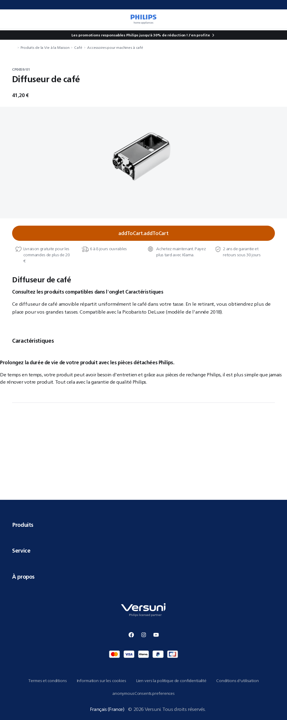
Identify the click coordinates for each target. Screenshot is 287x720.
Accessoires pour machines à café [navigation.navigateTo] (115, 47)
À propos (143, 576)
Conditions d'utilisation (237, 680)
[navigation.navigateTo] (14, 47)
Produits (143, 525)
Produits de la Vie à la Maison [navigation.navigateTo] (45, 47)
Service (143, 550)
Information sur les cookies (101, 680)
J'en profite (199, 35)
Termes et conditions (47, 680)
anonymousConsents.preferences (143, 693)
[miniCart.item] (276, 19)
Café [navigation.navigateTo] (78, 47)
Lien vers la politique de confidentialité (171, 680)
